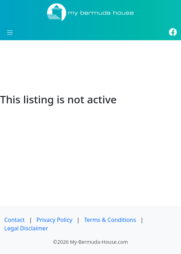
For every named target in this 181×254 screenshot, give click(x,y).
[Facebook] (173, 32)
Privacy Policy (54, 220)
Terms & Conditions (110, 220)
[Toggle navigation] (10, 32)
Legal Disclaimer (26, 228)
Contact (14, 220)
